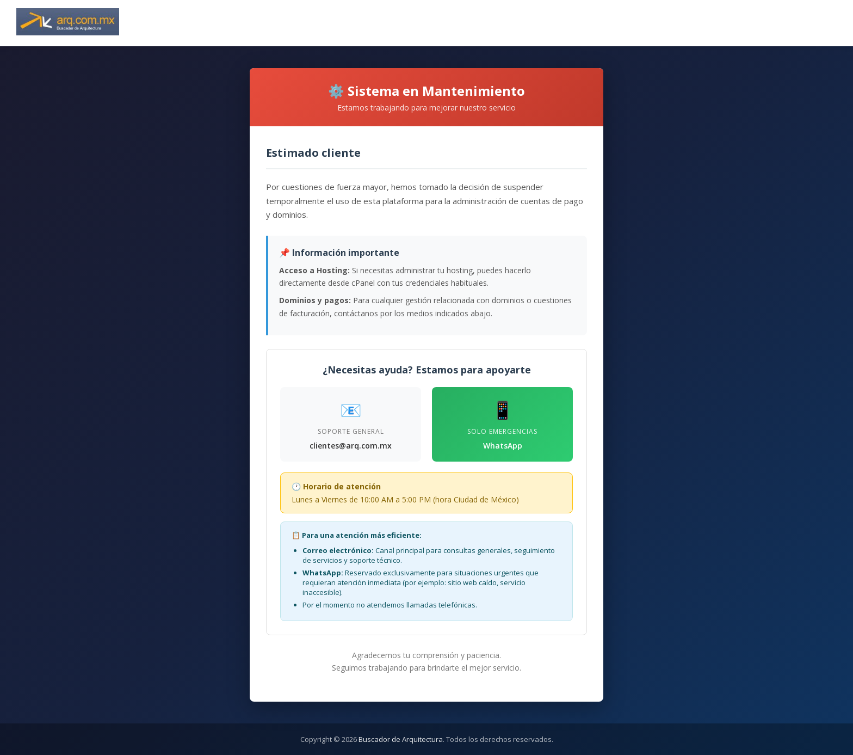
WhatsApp (502, 445)
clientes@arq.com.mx (351, 445)
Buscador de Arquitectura (400, 739)
